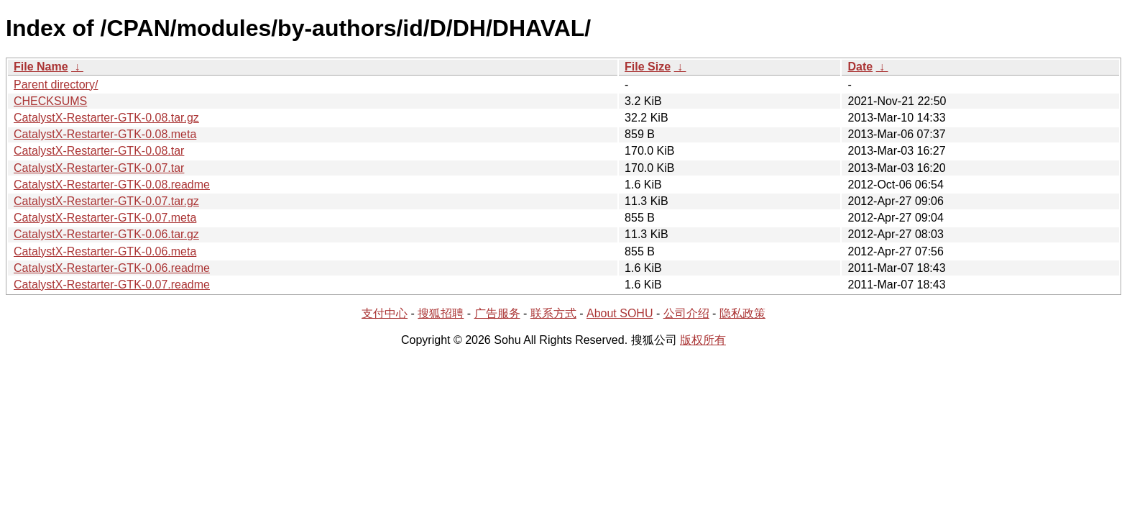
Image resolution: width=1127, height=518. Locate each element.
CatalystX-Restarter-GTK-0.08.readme (112, 184)
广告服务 (497, 313)
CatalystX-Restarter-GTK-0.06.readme (112, 268)
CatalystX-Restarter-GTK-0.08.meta (105, 134)
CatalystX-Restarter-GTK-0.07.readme (112, 284)
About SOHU (619, 313)
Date (860, 66)
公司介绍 (686, 313)
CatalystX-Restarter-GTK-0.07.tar (99, 168)
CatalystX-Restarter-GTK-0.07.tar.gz (106, 201)
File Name (41, 66)
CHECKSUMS (50, 101)
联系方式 (553, 313)
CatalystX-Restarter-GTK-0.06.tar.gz (106, 234)
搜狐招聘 (441, 313)
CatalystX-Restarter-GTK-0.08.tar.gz (106, 118)
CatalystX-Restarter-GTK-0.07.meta (105, 218)
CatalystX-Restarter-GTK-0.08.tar (99, 151)
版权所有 (703, 340)
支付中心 (385, 313)
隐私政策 (742, 313)
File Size (648, 66)
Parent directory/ (56, 84)
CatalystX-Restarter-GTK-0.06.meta (105, 251)
